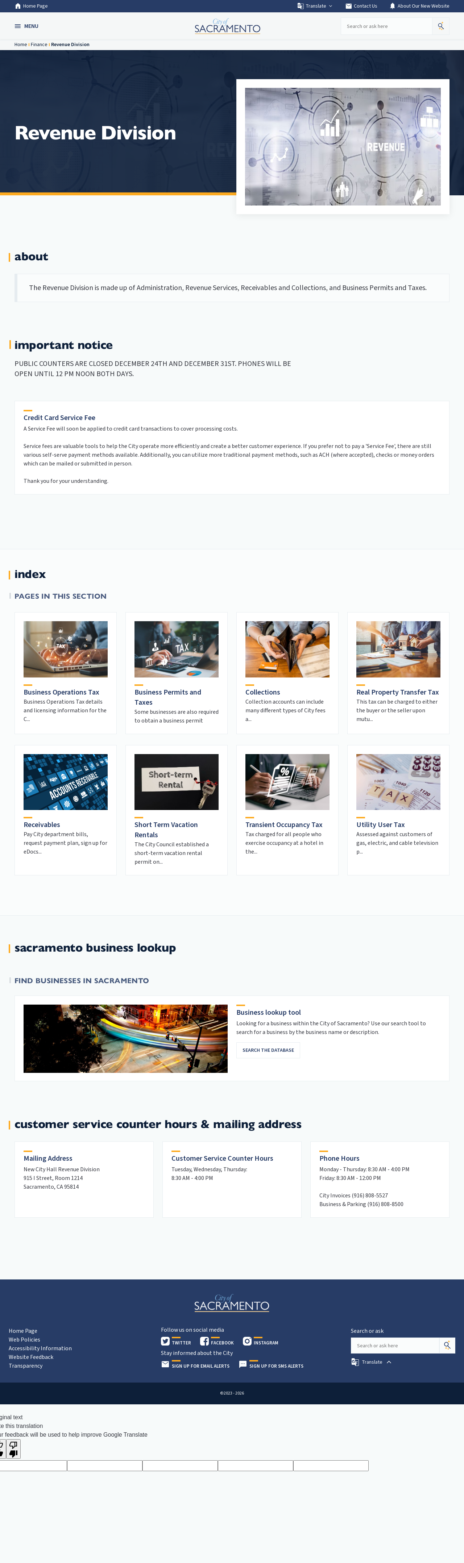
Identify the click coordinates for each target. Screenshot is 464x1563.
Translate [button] (315, 6)
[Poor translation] (13, 1449)
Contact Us (361, 6)
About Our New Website (419, 6)
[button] (27, 26)
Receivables (42, 825)
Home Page (31, 6)
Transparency (25, 1366)
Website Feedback (31, 1357)
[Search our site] (386, 26)
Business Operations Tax (61, 692)
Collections (262, 692)
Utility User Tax (380, 825)
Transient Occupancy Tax (284, 825)
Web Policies (24, 1340)
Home (20, 44)
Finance (39, 44)
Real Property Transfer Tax (397, 692)
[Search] (447, 1346)
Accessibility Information (40, 1348)
